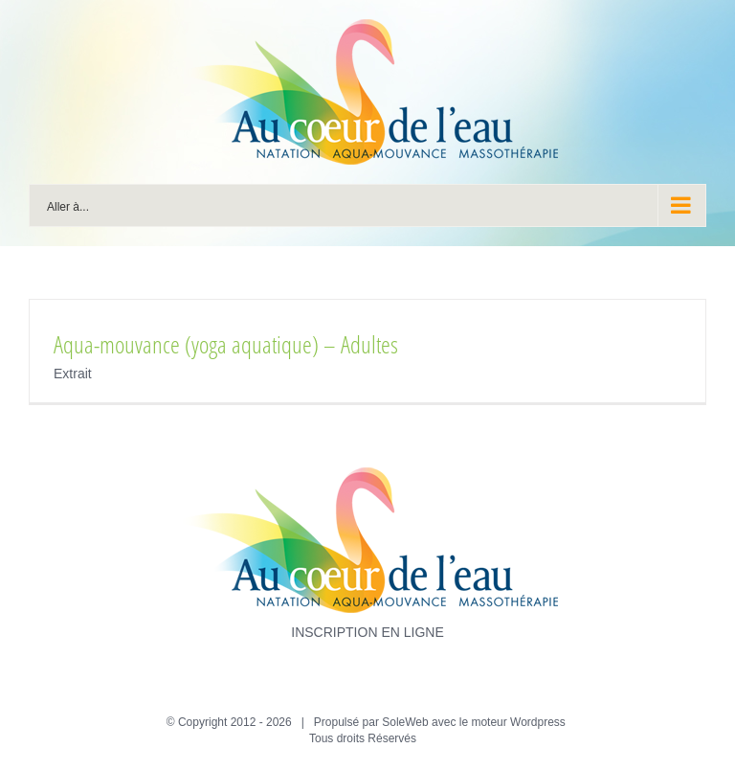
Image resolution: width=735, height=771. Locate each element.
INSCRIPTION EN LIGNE (367, 632)
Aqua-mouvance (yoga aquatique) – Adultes (226, 344)
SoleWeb (405, 722)
